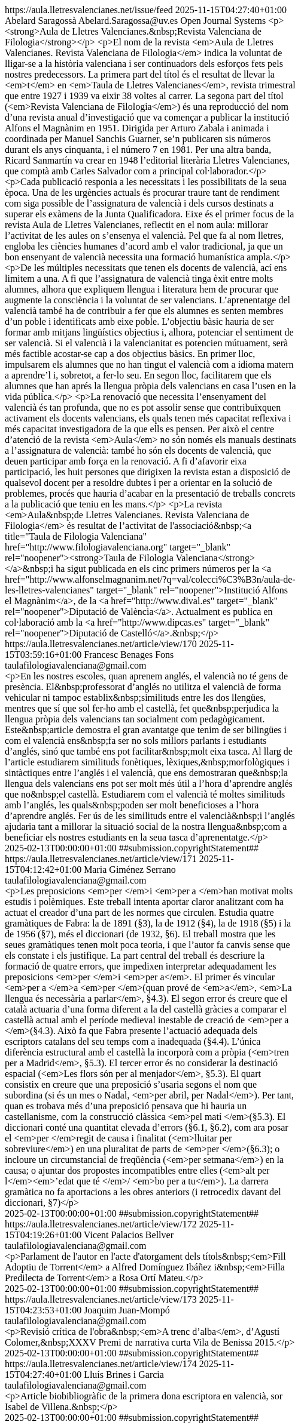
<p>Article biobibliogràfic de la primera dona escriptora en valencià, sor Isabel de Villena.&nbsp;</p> (143, 1401)
